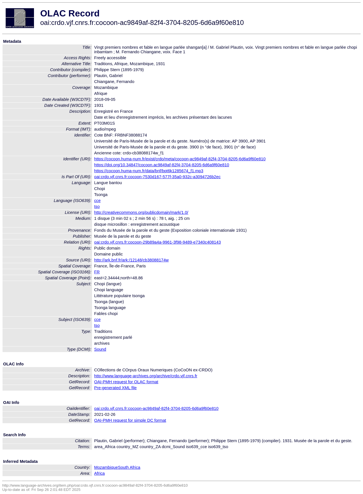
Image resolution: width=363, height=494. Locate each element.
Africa (99, 473)
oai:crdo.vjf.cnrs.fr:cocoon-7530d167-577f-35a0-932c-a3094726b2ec (157, 176)
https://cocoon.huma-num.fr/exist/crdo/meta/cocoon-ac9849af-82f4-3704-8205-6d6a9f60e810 (180, 159)
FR (97, 272)
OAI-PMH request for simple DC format (130, 420)
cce (97, 200)
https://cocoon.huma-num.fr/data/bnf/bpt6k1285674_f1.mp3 (148, 171)
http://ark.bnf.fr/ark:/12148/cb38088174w (131, 260)
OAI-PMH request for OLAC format (126, 382)
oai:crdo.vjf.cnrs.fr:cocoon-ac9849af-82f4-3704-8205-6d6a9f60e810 (156, 408)
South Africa (129, 467)
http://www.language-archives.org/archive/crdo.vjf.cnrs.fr (145, 376)
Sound (100, 349)
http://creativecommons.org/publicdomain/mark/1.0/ (141, 212)
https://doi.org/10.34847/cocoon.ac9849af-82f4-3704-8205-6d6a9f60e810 (161, 165)
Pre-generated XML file (115, 388)
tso (97, 206)
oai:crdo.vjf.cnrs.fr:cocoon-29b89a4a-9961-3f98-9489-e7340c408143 (157, 242)
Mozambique (106, 467)
